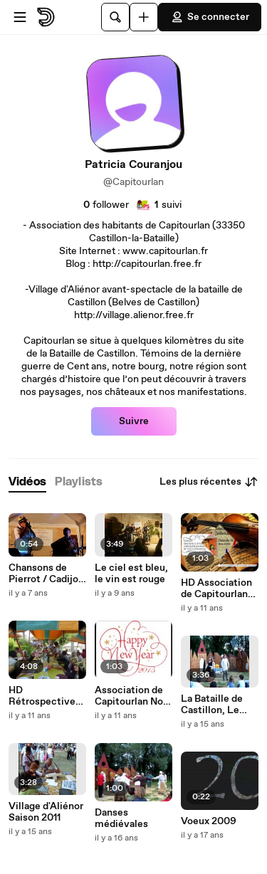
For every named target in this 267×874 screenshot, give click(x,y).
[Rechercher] (115, 17)
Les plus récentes (208, 482)
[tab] (27, 482)
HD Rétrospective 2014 (42, 696)
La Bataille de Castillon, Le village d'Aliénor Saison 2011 (217, 704)
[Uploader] (144, 17)
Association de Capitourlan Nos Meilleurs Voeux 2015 (132, 696)
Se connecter (209, 17)
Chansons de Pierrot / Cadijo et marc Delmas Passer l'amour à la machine (46, 573)
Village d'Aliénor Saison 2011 (46, 812)
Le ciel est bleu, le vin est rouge (131, 573)
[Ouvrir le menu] (20, 17)
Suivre (134, 421)
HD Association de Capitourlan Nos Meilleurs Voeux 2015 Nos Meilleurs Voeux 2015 (218, 588)
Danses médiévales (121, 818)
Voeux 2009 (208, 821)
